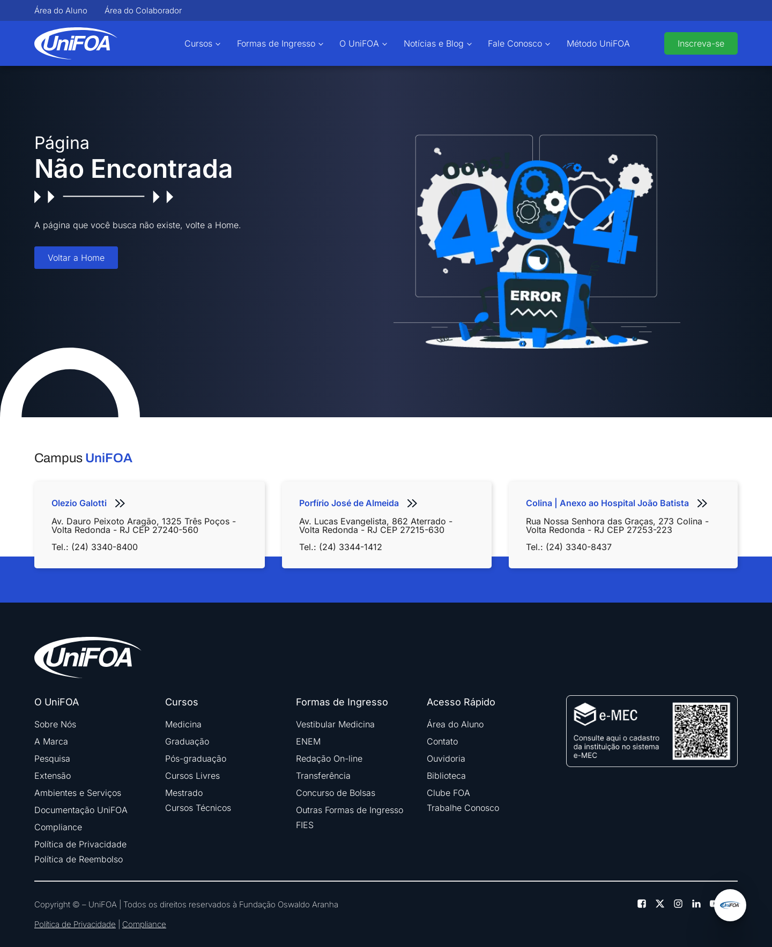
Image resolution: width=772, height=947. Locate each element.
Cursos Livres (192, 775)
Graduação (187, 741)
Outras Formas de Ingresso (349, 810)
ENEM (308, 741)
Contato (442, 741)
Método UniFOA (598, 43)
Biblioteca (446, 775)
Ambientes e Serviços (77, 792)
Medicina (183, 724)
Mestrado (184, 792)
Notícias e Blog (434, 43)
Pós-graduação (195, 758)
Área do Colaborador (143, 10)
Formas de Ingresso (276, 43)
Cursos (198, 43)
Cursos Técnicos (198, 807)
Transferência (323, 775)
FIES (305, 825)
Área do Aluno (60, 10)
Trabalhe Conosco (463, 807)
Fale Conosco (515, 43)
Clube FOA (448, 792)
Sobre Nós (55, 724)
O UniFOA (359, 43)
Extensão (52, 775)
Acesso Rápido (461, 702)
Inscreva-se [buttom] (701, 43)
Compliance (58, 827)
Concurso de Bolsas (335, 792)
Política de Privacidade (80, 844)
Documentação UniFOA (81, 810)
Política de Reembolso (78, 859)
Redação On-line (329, 758)
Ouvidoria (446, 758)
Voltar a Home (76, 257)
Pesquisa (52, 758)
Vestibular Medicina (335, 724)
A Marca (51, 741)
